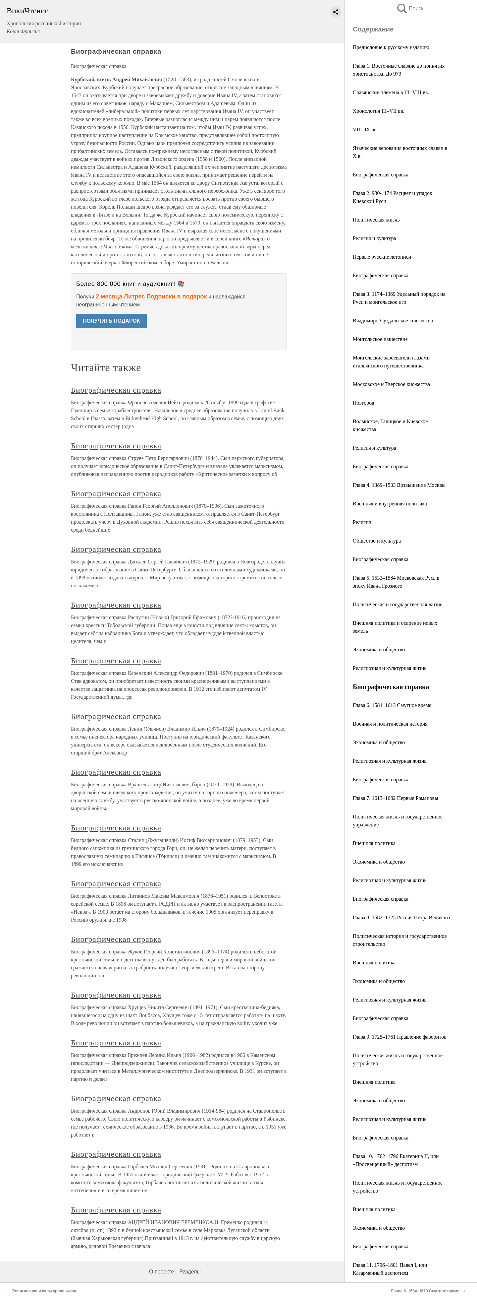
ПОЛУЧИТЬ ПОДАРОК (111, 321)
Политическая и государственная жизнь (397, 604)
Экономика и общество (379, 649)
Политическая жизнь (376, 220)
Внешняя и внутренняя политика (390, 503)
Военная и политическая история (390, 724)
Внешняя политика (374, 843)
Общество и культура (377, 541)
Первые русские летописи (382, 257)
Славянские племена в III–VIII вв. (391, 92)
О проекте (161, 1271)
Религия (362, 522)
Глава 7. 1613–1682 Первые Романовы (395, 798)
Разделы (189, 1271)
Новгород (363, 403)
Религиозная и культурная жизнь (389, 668)
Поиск (410, 8)
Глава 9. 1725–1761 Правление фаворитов (400, 1037)
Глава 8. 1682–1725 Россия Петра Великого (401, 917)
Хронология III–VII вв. (378, 111)
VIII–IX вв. (365, 129)
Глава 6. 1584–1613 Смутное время (392, 705)
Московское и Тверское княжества (391, 384)
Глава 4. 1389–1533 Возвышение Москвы (399, 485)
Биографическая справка (380, 174)
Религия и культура (374, 238)
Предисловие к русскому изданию (391, 47)
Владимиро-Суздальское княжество (393, 320)
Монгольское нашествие (380, 339)
